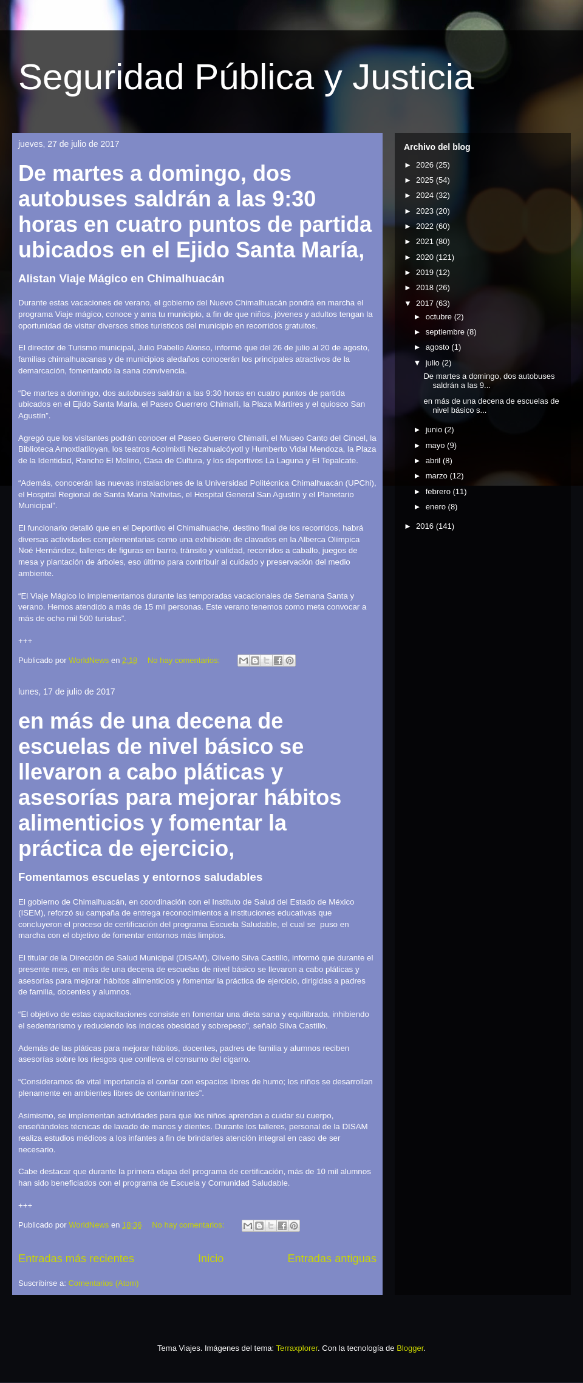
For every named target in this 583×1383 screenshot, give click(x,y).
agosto (439, 347)
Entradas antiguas (332, 1258)
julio (434, 362)
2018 (426, 287)
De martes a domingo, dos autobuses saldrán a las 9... (488, 381)
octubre (440, 316)
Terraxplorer (297, 1348)
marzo (438, 475)
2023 (426, 211)
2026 (426, 164)
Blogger (410, 1348)
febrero (439, 491)
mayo (436, 445)
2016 (426, 526)
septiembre (446, 331)
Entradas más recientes (76, 1258)
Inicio (210, 1258)
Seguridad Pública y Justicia (246, 76)
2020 (426, 257)
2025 (426, 180)
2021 (426, 241)
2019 (426, 272)
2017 (426, 303)
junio (435, 429)
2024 (426, 195)
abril (434, 460)
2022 (426, 226)
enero (437, 506)
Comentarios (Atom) (103, 1283)
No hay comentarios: (185, 660)
